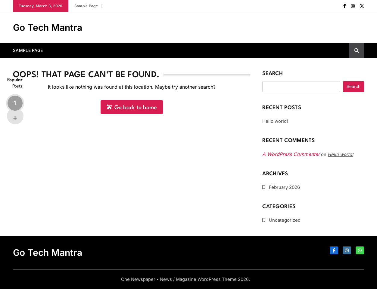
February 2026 (284, 187)
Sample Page (86, 6)
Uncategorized (285, 220)
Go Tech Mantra (47, 27)
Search (272, 73)
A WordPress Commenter (291, 154)
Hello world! (275, 121)
